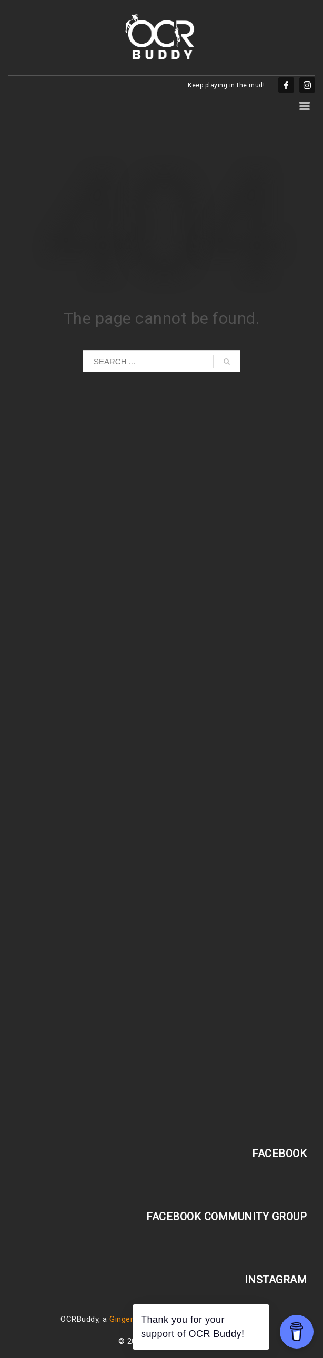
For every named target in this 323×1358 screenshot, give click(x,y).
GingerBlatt (129, 1319)
